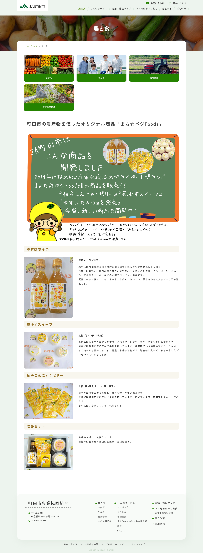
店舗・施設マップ (121, 8)
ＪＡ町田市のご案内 (146, 8)
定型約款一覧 (91, 545)
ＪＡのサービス (98, 8)
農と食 (82, 8)
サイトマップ (138, 545)
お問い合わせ (157, 3)
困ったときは (179, 3)
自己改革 (167, 8)
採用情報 (181, 8)
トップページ (32, 46)
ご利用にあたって (114, 545)
